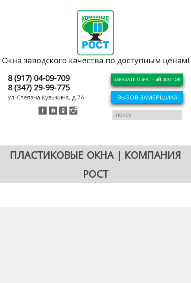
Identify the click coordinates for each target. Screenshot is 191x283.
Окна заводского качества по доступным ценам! (95, 60)
